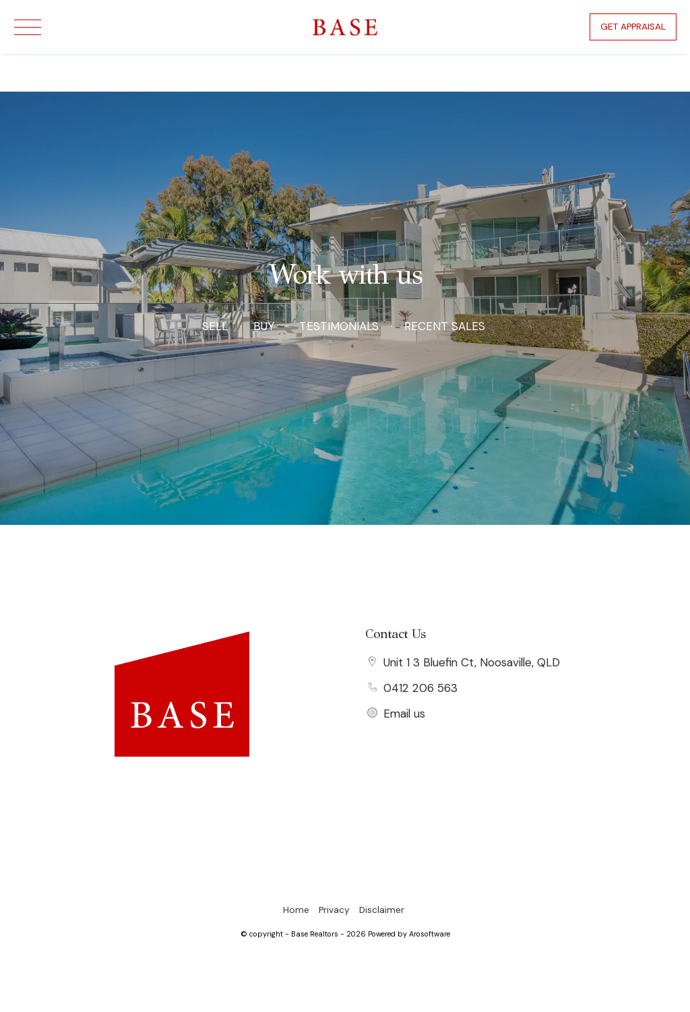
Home (296, 910)
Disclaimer (381, 910)
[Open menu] (27, 27)
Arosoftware (429, 934)
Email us (404, 713)
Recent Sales (444, 326)
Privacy (334, 910)
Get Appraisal (633, 26)
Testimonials (339, 326)
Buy (263, 326)
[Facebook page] (181, 782)
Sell (215, 326)
